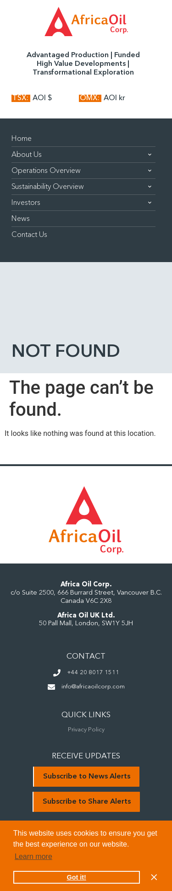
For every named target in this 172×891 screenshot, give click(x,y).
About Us (81, 155)
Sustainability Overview (81, 187)
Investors (81, 203)
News (20, 219)
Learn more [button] (33, 856)
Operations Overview (81, 171)
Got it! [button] (76, 877)
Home (21, 139)
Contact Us (29, 235)
